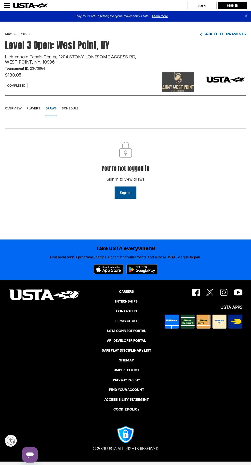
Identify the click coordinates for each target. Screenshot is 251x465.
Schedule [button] (70, 108)
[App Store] (108, 269)
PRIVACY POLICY (126, 380)
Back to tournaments (224, 34)
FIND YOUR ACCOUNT (126, 389)
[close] (246, 16)
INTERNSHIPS (126, 301)
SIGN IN (232, 5)
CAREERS (126, 291)
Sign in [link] (125, 192)
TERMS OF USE (126, 321)
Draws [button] (51, 108)
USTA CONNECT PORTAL (126, 331)
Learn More (160, 16)
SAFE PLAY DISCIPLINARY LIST (126, 350)
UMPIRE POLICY (126, 370)
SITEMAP (126, 360)
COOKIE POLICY (126, 409)
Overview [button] (13, 108)
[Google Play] (141, 269)
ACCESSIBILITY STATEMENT (126, 399)
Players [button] (33, 108)
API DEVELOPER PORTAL (126, 340)
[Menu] (7, 5)
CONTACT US (126, 311)
